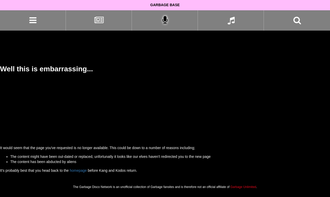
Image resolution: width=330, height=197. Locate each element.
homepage (78, 170)
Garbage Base (165, 5)
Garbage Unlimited (243, 187)
